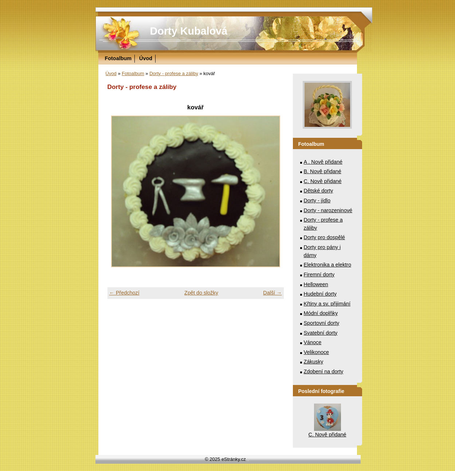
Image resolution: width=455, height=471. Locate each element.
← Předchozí (124, 293)
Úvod (145, 58)
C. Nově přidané (323, 181)
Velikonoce (316, 352)
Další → (272, 293)
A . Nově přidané (323, 162)
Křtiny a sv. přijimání (327, 304)
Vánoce (313, 342)
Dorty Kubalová (189, 31)
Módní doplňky (321, 313)
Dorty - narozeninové (328, 210)
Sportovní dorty (322, 323)
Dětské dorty (318, 191)
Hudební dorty (320, 294)
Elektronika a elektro (327, 265)
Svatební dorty (321, 333)
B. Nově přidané (322, 171)
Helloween (316, 284)
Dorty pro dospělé (324, 237)
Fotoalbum (118, 58)
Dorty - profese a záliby (173, 73)
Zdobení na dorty (324, 371)
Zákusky (313, 362)
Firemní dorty (319, 274)
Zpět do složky (201, 293)
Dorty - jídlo (317, 200)
